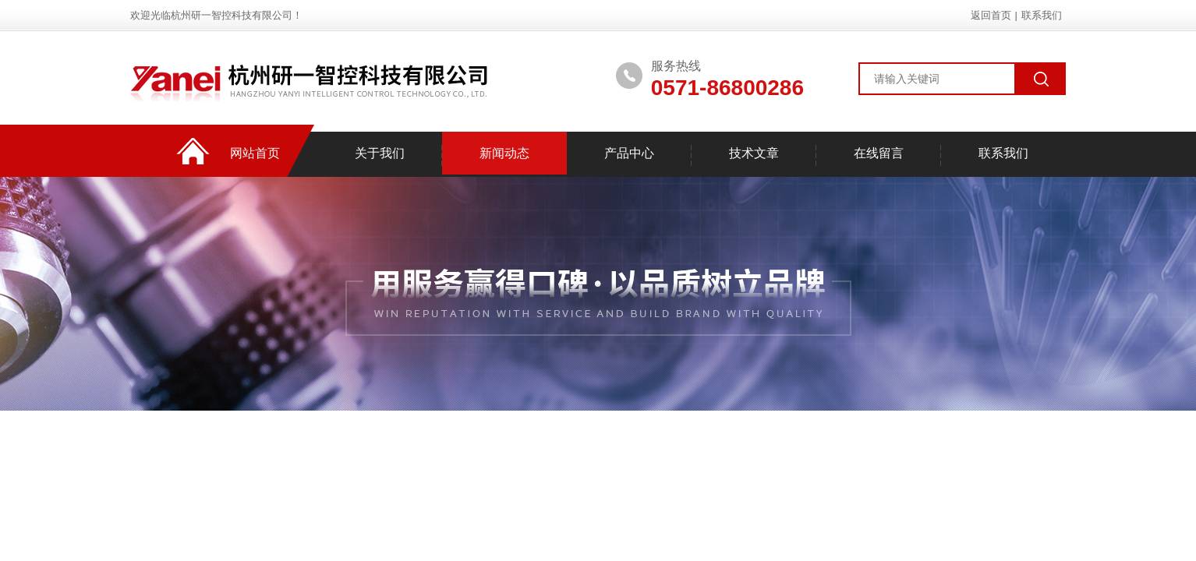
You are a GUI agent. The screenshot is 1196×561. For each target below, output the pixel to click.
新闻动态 (504, 153)
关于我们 (380, 153)
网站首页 (255, 153)
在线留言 (879, 153)
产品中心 (629, 153)
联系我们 (1041, 15)
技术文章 (754, 153)
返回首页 (991, 15)
